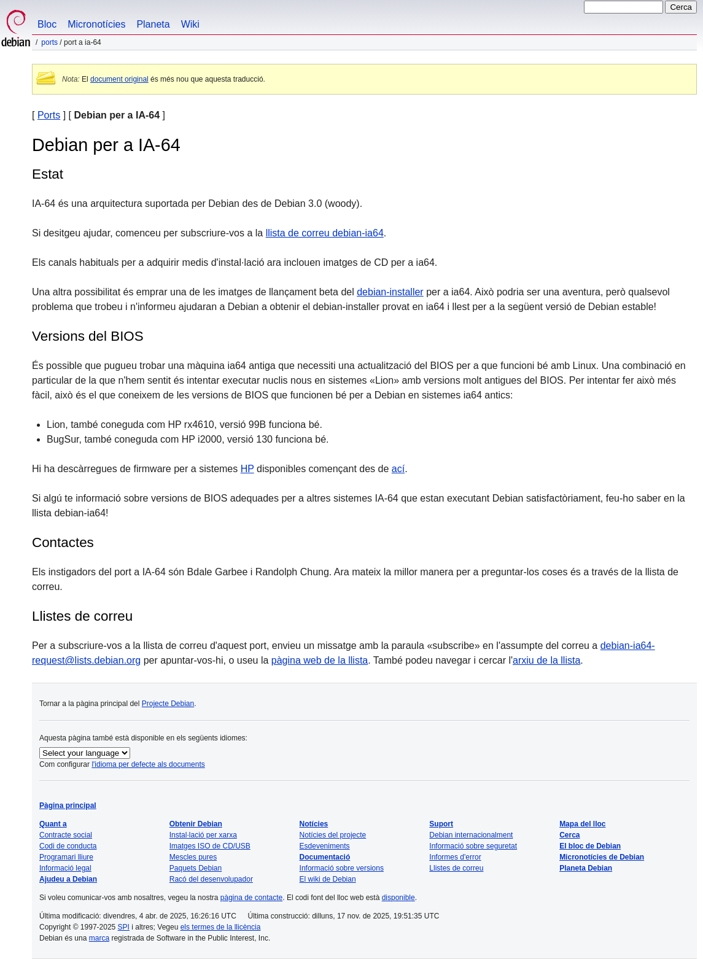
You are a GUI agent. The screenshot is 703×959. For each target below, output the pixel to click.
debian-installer (390, 292)
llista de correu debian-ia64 (325, 233)
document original (119, 79)
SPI (124, 927)
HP (247, 469)
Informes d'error (455, 857)
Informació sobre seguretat (473, 846)
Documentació (325, 857)
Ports (49, 42)
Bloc (46, 24)
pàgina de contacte (251, 897)
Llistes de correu (82, 616)
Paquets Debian (195, 868)
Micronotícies (96, 24)
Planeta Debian (585, 868)
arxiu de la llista (546, 660)
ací (398, 469)
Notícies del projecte (333, 835)
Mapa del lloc (582, 824)
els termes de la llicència (221, 927)
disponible (398, 897)
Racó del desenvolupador (211, 879)
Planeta (152, 24)
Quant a (53, 824)
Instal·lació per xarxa (203, 835)
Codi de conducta (67, 846)
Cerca (569, 835)
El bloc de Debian (590, 846)
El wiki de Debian (328, 879)
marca (99, 938)
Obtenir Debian (195, 824)
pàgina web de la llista (319, 660)
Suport (441, 824)
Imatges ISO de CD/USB (210, 846)
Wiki (190, 24)
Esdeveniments (325, 846)
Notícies (314, 824)
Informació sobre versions (342, 868)
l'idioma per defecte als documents (147, 764)
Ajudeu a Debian (68, 879)
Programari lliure (66, 857)
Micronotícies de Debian (601, 857)
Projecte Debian (168, 703)
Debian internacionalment (471, 835)
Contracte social (65, 835)
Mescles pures (193, 857)
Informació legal (65, 868)
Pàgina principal (67, 805)
